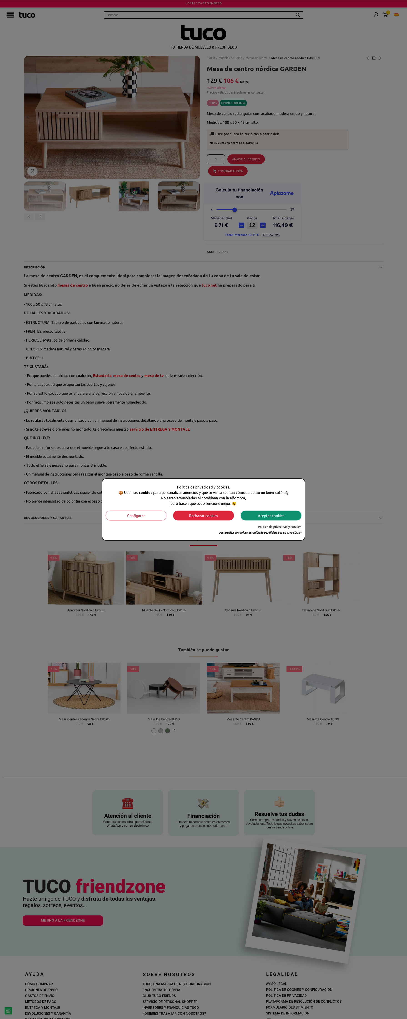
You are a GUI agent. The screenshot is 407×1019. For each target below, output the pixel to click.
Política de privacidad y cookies (279, 527)
